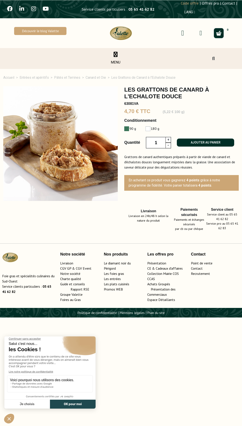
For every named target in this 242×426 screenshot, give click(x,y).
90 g (132, 128)
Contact (228, 3)
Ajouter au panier (205, 142)
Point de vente (201, 371)
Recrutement (200, 382)
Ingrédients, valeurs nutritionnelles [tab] (125, 255)
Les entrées (112, 387)
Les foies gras (114, 382)
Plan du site (156, 421)
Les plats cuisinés (116, 392)
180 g (155, 128)
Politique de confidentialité (97, 421)
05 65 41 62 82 (141, 9)
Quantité (132, 142)
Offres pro (210, 3)
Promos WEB (113, 398)
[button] (40, 31)
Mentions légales (132, 421)
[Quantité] (156, 142)
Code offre (190, 3)
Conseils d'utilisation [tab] (189, 255)
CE (149, 377)
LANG (189, 12)
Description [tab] (21, 255)
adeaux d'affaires (170, 377)
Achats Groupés (158, 392)
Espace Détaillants (161, 408)
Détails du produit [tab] (64, 255)
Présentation (156, 371)
